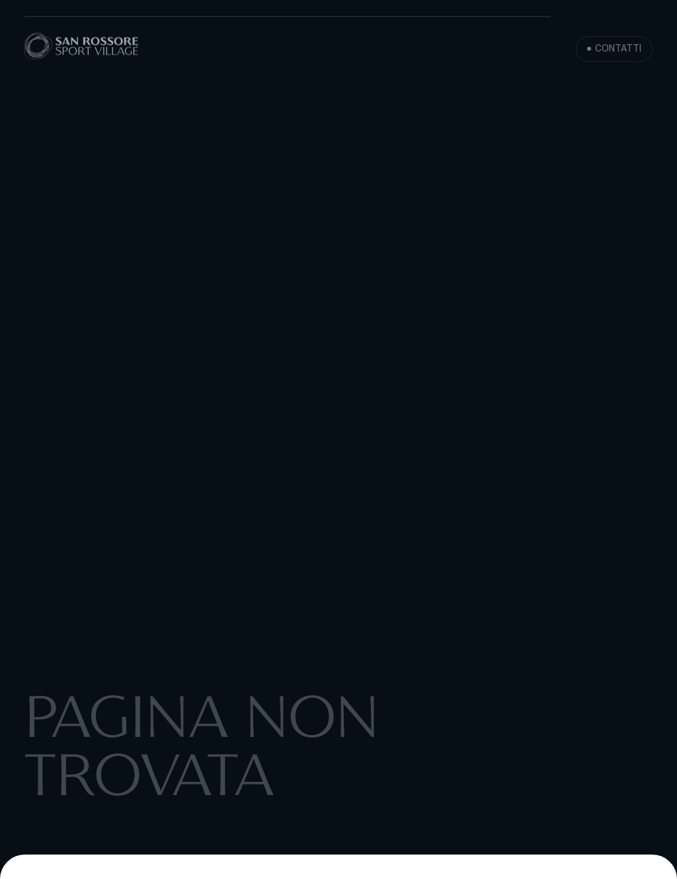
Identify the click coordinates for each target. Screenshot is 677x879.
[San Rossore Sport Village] (81, 48)
